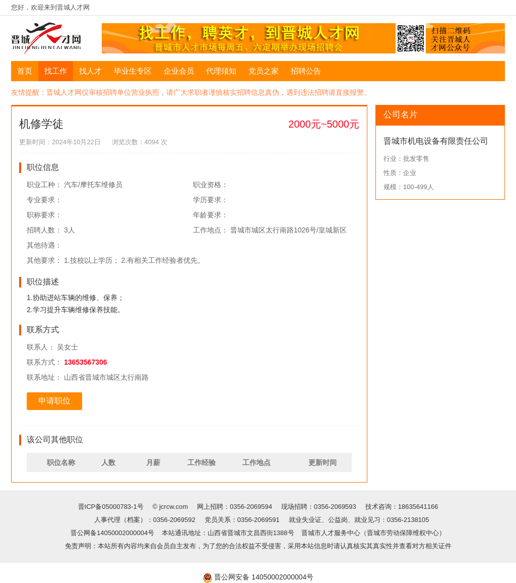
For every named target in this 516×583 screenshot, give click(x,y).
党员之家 (263, 71)
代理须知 (221, 71)
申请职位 (54, 400)
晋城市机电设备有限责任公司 (435, 141)
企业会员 (179, 71)
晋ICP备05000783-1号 (112, 506)
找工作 (55, 71)
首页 (24, 71)
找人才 (90, 71)
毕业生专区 (133, 71)
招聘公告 (306, 71)
